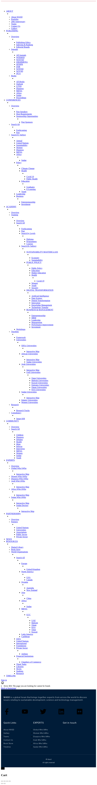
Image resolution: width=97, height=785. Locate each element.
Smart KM (20, 419)
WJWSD (19, 69)
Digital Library (17, 547)
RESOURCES (12, 541)
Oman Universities (39, 387)
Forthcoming (21, 130)
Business (19, 196)
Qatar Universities (38, 378)
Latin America (27, 634)
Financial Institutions (25, 656)
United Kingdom (33, 569)
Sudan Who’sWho (18, 497)
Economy (35, 258)
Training (14, 215)
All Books (20, 82)
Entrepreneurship (28, 202)
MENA (19, 91)
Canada (29, 580)
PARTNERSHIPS (13, 514)
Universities (21, 340)
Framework (21, 337)
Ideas (18, 444)
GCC (28, 615)
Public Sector (21, 534)
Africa (18, 93)
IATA (18, 639)
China (28, 598)
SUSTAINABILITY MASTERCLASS (42, 252)
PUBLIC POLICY (34, 262)
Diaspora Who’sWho (19, 479)
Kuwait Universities (39, 383)
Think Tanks (21, 664)
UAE (33, 620)
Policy (18, 163)
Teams (14, 24)
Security (34, 288)
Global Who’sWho (18, 468)
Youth (23, 192)
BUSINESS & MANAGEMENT (39, 310)
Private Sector (22, 537)
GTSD (19, 86)
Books (13, 76)
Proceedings (21, 98)
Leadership (20, 194)
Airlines (24, 654)
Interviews (20, 449)
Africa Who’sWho (18, 489)
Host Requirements (24, 114)
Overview (15, 37)
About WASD (16, 17)
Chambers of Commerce (31, 662)
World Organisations (19, 552)
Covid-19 (40, 281)
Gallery (14, 28)
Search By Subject (28, 246)
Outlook (19, 84)
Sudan (18, 95)
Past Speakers (21, 112)
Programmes (31, 241)
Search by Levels (28, 233)
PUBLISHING (12, 31)
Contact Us (15, 26)
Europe (24, 563)
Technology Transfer (39, 307)
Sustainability (21, 145)
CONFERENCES (13, 100)
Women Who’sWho (19, 476)
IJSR (18, 67)
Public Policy (36, 268)
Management (36, 322)
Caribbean (25, 636)
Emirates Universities (40, 385)
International (21, 643)
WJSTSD (20, 60)
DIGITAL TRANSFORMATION (39, 290)
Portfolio (14, 19)
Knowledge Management (41, 305)
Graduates (30, 187)
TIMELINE (11, 676)
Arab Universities (28, 364)
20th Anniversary (18, 21)
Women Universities (29, 402)
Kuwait (34, 632)
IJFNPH (19, 64)
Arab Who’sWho (18, 481)
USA (28, 577)
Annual (19, 141)
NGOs (18, 669)
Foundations (21, 646)
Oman (33, 625)
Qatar (33, 630)
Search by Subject (18, 135)
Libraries (20, 666)
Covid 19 (30, 177)
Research (15, 405)
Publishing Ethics (23, 42)
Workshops (20, 329)
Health (24, 171)
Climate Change (28, 168)
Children (19, 435)
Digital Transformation (40, 300)
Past (18, 132)
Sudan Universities (34, 362)
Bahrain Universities (39, 380)
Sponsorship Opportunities (27, 116)
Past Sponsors (27, 122)
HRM (33, 318)
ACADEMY (11, 207)
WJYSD (19, 71)
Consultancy (16, 413)
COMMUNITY (12, 421)
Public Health (32, 179)
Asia (23, 592)
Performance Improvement (42, 325)
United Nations (22, 143)
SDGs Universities (29, 346)
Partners (14, 522)
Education (25, 181)
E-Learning (31, 189)
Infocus (19, 446)
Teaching (15, 332)
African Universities (29, 354)
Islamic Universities (29, 400)
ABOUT (9, 11)
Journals (14, 49)
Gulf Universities (33, 372)
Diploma (30, 239)
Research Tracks (23, 410)
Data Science (36, 298)
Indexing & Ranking (24, 45)
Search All (15, 124)
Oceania (24, 582)
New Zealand (31, 590)
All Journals (21, 55)
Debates (19, 439)
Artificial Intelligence (40, 296)
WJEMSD (20, 57)
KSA (33, 627)
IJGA (18, 73)
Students (19, 671)
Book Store (15, 549)
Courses (29, 244)
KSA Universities (38, 390)
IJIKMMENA (22, 62)
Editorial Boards (23, 47)
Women (19, 147)
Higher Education (38, 273)
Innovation (35, 303)
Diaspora (20, 88)
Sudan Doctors (22, 505)
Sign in (4, 680)
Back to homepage (8, 688)
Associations (21, 532)
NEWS (9, 539)
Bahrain (34, 623)
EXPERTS (10, 460)
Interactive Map (32, 351)
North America (27, 572)
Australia (30, 588)
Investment (25, 204)
